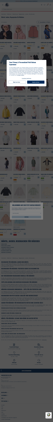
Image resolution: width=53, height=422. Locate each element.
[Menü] (51, 413)
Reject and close (16, 82)
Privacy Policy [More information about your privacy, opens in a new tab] (20, 75)
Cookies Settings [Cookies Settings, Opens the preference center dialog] (26, 78)
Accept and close (35, 82)
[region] (26, 73)
